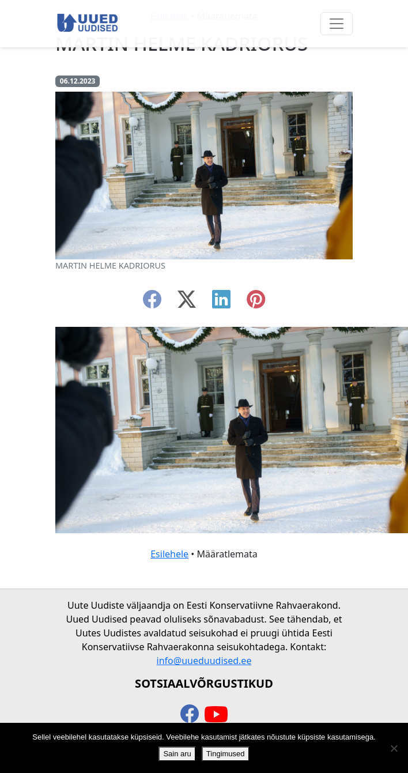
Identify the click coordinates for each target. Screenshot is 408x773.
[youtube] (216, 714)
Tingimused (225, 753)
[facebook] (152, 302)
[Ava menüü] (336, 23)
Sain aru (177, 753)
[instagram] (256, 302)
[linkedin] (221, 302)
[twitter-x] (187, 302)
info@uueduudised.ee (204, 660)
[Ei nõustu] (393, 748)
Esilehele (169, 554)
